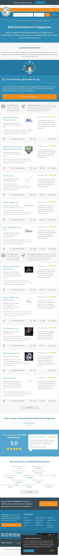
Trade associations (40, 521)
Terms (25, 528)
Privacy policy (27, 523)
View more (30, 411)
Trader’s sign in (54, 6)
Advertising (50, 521)
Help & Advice (39, 523)
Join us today (48, 507)
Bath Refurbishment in (48, 479)
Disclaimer (38, 526)
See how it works (11, 529)
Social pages (39, 528)
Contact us (27, 526)
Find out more (38, 110)
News (48, 526)
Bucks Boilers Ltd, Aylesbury (38, 440)
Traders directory (52, 523)
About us (26, 521)
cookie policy (36, 546)
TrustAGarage (21, 546)
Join (40, 2)
